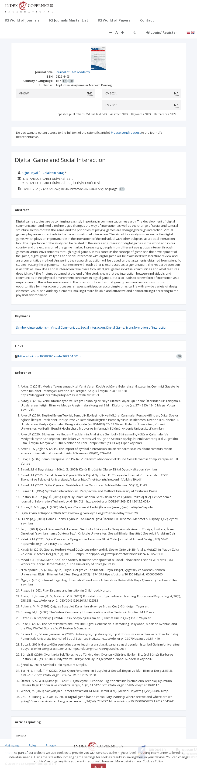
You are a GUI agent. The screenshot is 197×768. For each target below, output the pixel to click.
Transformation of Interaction (146, 327)
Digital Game (115, 327)
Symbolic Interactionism (32, 327)
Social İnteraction (92, 327)
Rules (33, 745)
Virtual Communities (65, 327)
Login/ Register (161, 32)
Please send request (126, 132)
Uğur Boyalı (30, 173)
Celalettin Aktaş (53, 173)
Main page (12, 745)
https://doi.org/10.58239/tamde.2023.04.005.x (49, 356)
